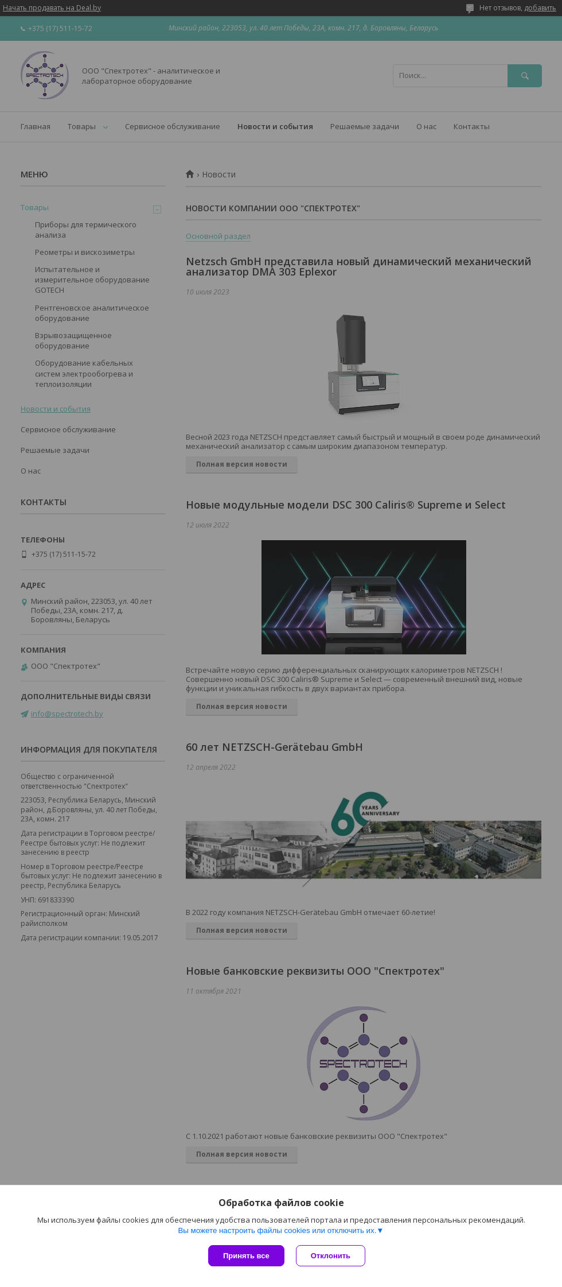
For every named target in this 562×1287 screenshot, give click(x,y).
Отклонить (330, 1255)
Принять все (246, 1255)
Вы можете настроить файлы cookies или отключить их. (277, 1230)
